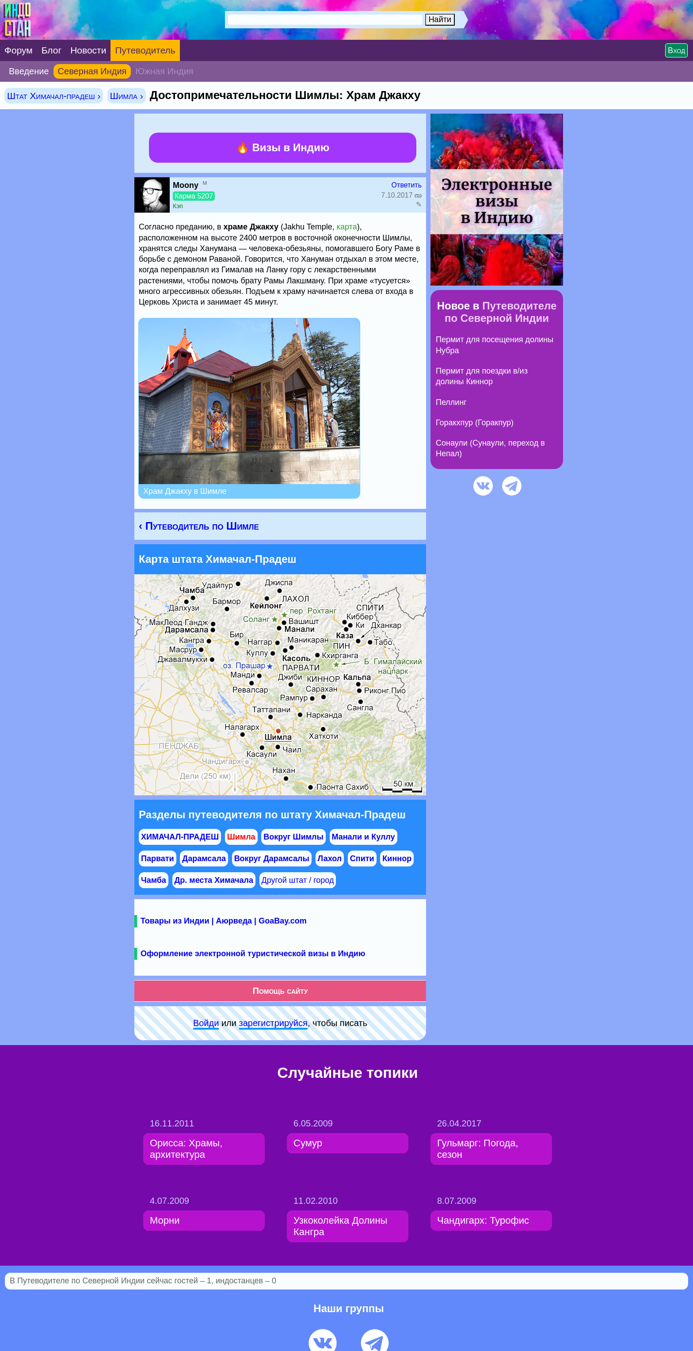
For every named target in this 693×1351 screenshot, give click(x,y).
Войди (206, 1023)
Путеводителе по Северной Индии (500, 312)
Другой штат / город (298, 880)
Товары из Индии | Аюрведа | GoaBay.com (224, 920)
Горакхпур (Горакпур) (475, 422)
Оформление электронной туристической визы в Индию (253, 953)
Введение (29, 71)
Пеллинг (451, 402)
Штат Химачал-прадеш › (53, 96)
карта (347, 226)
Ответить (407, 185)
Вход (676, 50)
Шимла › (126, 96)
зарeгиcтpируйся (273, 1023)
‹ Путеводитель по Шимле (199, 526)
